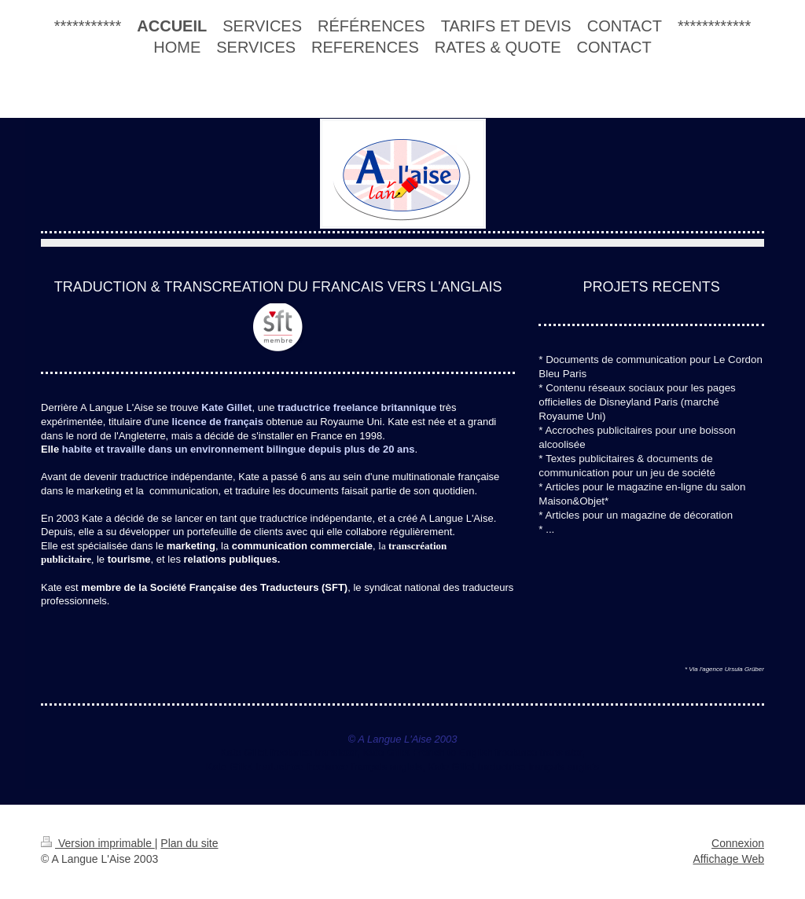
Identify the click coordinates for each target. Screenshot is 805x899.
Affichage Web (728, 859)
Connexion (737, 843)
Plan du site (189, 843)
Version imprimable (98, 843)
